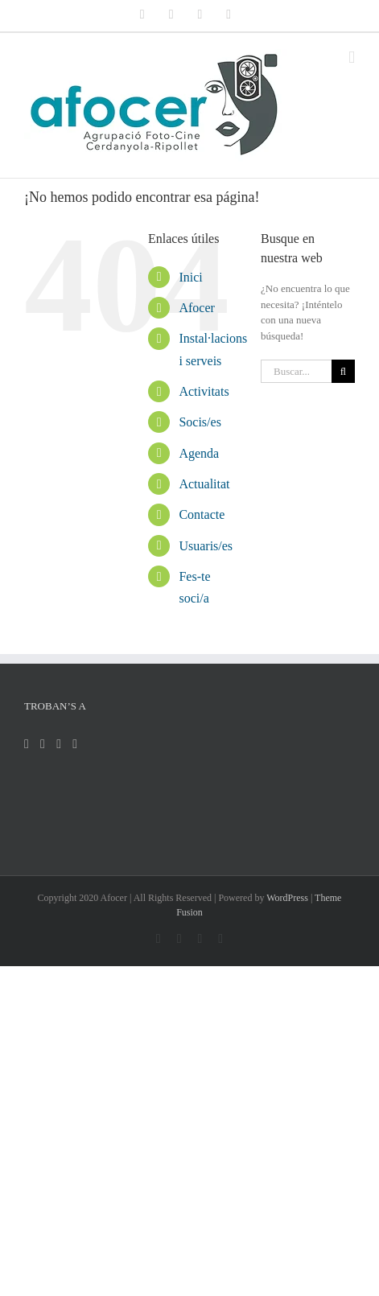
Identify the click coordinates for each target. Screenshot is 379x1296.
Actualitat (204, 484)
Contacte (202, 514)
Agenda (199, 453)
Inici (190, 277)
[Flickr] (74, 744)
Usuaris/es (206, 546)
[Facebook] (26, 744)
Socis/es (199, 422)
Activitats (204, 391)
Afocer (196, 308)
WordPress (287, 897)
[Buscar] (343, 371)
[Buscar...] (296, 371)
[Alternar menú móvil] (351, 57)
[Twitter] (42, 744)
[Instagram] (58, 744)
